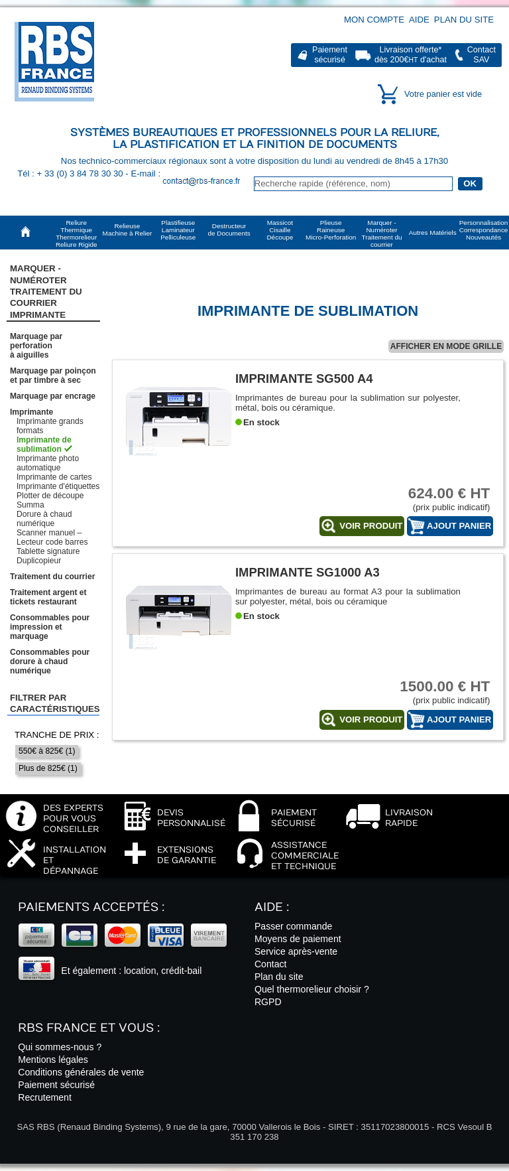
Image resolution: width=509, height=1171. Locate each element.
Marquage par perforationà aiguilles (36, 346)
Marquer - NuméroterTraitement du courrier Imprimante (46, 291)
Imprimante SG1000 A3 (307, 572)
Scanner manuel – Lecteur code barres (52, 537)
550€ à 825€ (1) (47, 751)
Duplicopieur (39, 560)
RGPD (268, 1002)
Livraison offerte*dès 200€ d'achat (410, 54)
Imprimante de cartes (54, 477)
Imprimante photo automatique (48, 463)
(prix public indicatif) (440, 498)
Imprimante (31, 412)
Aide (419, 20)
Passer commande (293, 926)
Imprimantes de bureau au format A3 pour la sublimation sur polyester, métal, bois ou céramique (348, 596)
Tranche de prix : (57, 735)
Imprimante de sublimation (44, 444)
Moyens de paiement (297, 938)
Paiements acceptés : (91, 907)
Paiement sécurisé (56, 1084)
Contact (270, 964)
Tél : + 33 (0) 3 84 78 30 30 (71, 173)
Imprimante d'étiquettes (58, 486)
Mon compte (374, 20)
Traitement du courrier (52, 576)
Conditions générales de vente (81, 1072)
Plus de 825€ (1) (48, 768)
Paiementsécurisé (329, 54)
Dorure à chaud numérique (44, 519)
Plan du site (464, 20)
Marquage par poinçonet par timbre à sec (53, 375)
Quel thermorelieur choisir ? (311, 989)
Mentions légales (53, 1059)
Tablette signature (48, 551)
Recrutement (45, 1097)
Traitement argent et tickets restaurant (48, 597)
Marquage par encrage (52, 396)
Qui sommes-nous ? (59, 1047)
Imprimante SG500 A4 (304, 378)
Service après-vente (295, 951)
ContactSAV (481, 54)
